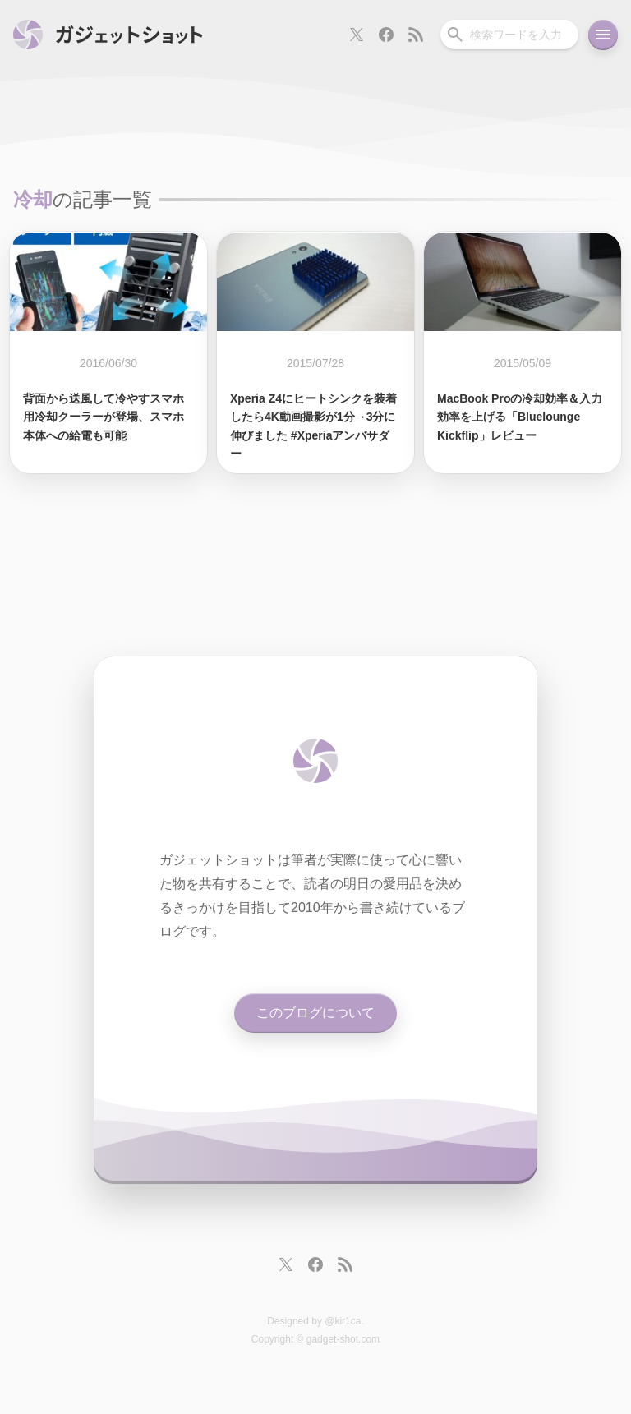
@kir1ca (343, 1321)
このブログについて (315, 1013)
